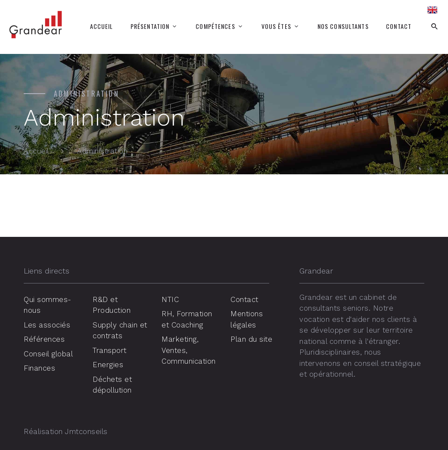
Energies (108, 364)
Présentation (150, 26)
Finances (39, 368)
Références (44, 339)
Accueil (101, 26)
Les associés (47, 325)
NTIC (170, 299)
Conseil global (48, 353)
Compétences (215, 26)
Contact (398, 26)
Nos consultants (343, 26)
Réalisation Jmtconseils (66, 431)
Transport (110, 350)
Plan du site (251, 339)
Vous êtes (276, 26)
